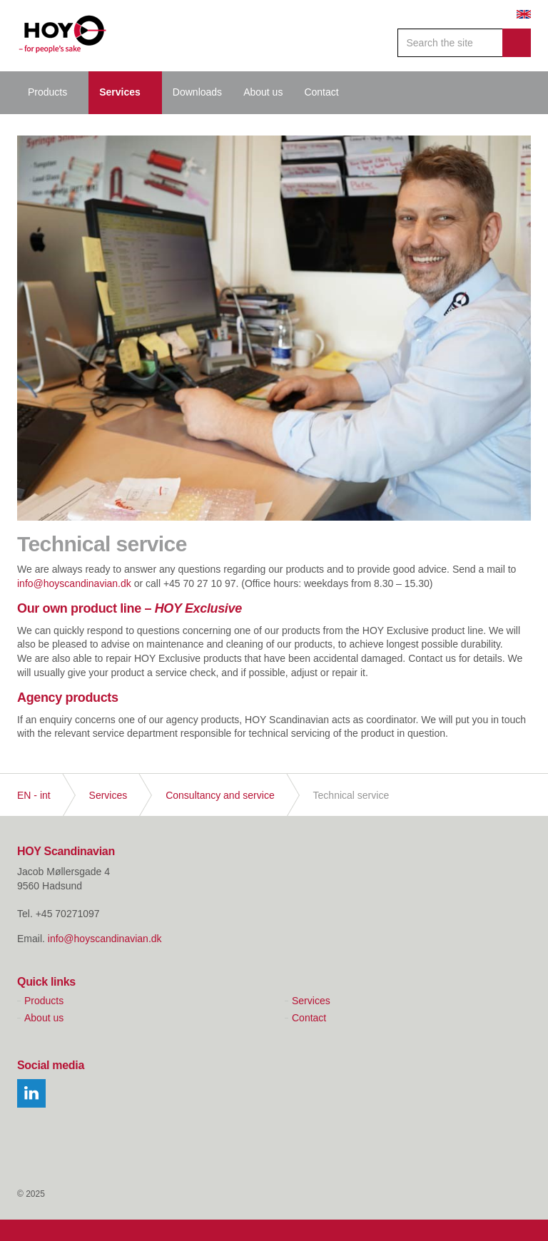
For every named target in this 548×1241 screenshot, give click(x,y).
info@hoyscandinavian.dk (74, 583)
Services (120, 92)
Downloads (197, 92)
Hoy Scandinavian (62, 35)
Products (47, 92)
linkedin (31, 1093)
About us (263, 92)
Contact (321, 92)
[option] (274, 328)
